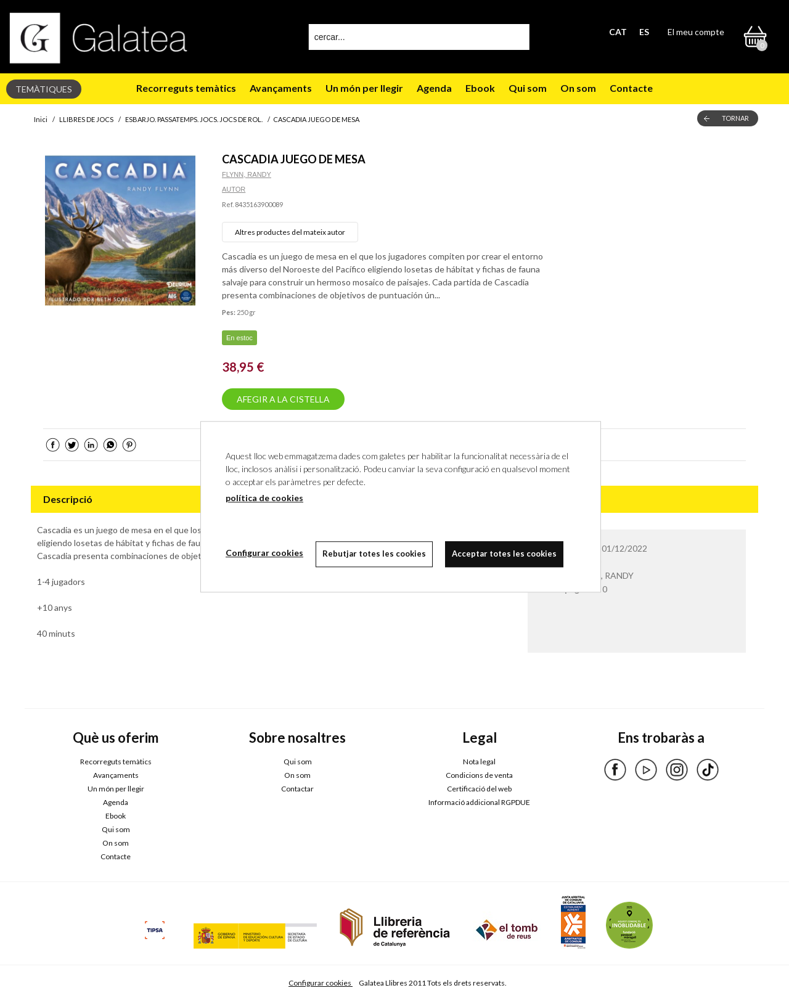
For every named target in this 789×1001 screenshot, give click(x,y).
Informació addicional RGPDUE (479, 802)
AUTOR (233, 189)
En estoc (239, 337)
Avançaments (281, 88)
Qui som (528, 88)
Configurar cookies (320, 982)
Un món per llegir (364, 88)
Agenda (434, 88)
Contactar (297, 788)
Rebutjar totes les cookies (374, 553)
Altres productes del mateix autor (290, 232)
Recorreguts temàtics (186, 88)
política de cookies (264, 497)
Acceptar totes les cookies (504, 553)
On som (578, 88)
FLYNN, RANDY (246, 174)
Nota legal (479, 761)
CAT (618, 32)
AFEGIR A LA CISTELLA (283, 399)
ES (644, 32)
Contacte (631, 88)
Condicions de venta (479, 775)
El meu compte (696, 32)
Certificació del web (479, 788)
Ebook (480, 88)
